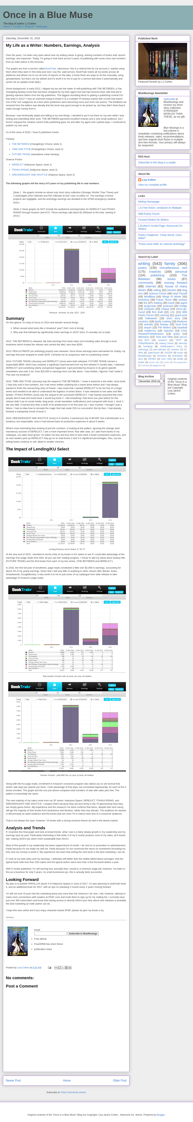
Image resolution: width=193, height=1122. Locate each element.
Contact (17, 26)
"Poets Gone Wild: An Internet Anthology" (161, 244)
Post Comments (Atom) (73, 1092)
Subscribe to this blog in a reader (157, 162)
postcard (168, 306)
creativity (155, 271)
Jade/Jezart (154, 352)
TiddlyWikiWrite (146, 343)
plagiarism (157, 365)
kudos (141, 362)
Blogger (161, 1114)
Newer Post (13, 1080)
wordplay (148, 346)
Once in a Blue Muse (48, 15)
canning (164, 315)
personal (181, 271)
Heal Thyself (180, 293)
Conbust (145, 365)
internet (151, 286)
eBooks (183, 337)
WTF (146, 340)
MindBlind (149, 296)
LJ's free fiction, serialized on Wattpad (159, 207)
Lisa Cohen (149, 179)
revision (175, 349)
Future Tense (163, 299)
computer (149, 308)
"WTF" (179, 340)
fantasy (164, 324)
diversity (183, 343)
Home (67, 1080)
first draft (157, 312)
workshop (143, 299)
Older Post (119, 1080)
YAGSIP (168, 352)
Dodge (183, 306)
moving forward (175, 282)
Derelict (171, 290)
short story (173, 318)
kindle (180, 359)
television (143, 336)
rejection (168, 330)
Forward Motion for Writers (153, 219)
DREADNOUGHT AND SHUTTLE (30, 174)
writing (144, 263)
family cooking (163, 321)
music (180, 352)
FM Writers (164, 327)
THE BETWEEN (20, 144)
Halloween (151, 318)
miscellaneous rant (173, 268)
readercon (150, 330)
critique (165, 308)
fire (145, 302)
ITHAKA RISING (20, 169)
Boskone (182, 321)
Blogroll (29, 26)
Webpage (41, 26)
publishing (158, 275)
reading (157, 302)
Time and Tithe (164, 336)
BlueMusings (144, 356)
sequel (147, 327)
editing (157, 290)
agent (184, 302)
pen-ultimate (159, 349)
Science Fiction (158, 293)
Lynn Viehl (166, 359)
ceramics (143, 321)
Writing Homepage (149, 201)
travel (171, 302)
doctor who (154, 362)
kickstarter (177, 356)
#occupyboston (180, 362)
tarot (140, 359)
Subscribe (169, 99)
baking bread (166, 343)
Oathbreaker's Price (171, 346)
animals (148, 324)
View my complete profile (152, 184)
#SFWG (152, 359)
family (169, 263)
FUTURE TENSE (21, 154)
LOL (172, 312)
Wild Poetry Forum (149, 213)
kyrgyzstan (150, 306)
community (145, 282)
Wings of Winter (171, 296)
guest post (181, 315)
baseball (182, 327)
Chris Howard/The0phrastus (162, 332)
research (162, 340)
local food (181, 324)
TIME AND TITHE (21, 149)
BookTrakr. (51, 68)
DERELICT (18, 164)
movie (166, 362)
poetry (142, 268)
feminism (161, 356)
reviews (182, 299)
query (177, 333)
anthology (143, 349)
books (171, 279)
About (6, 26)
